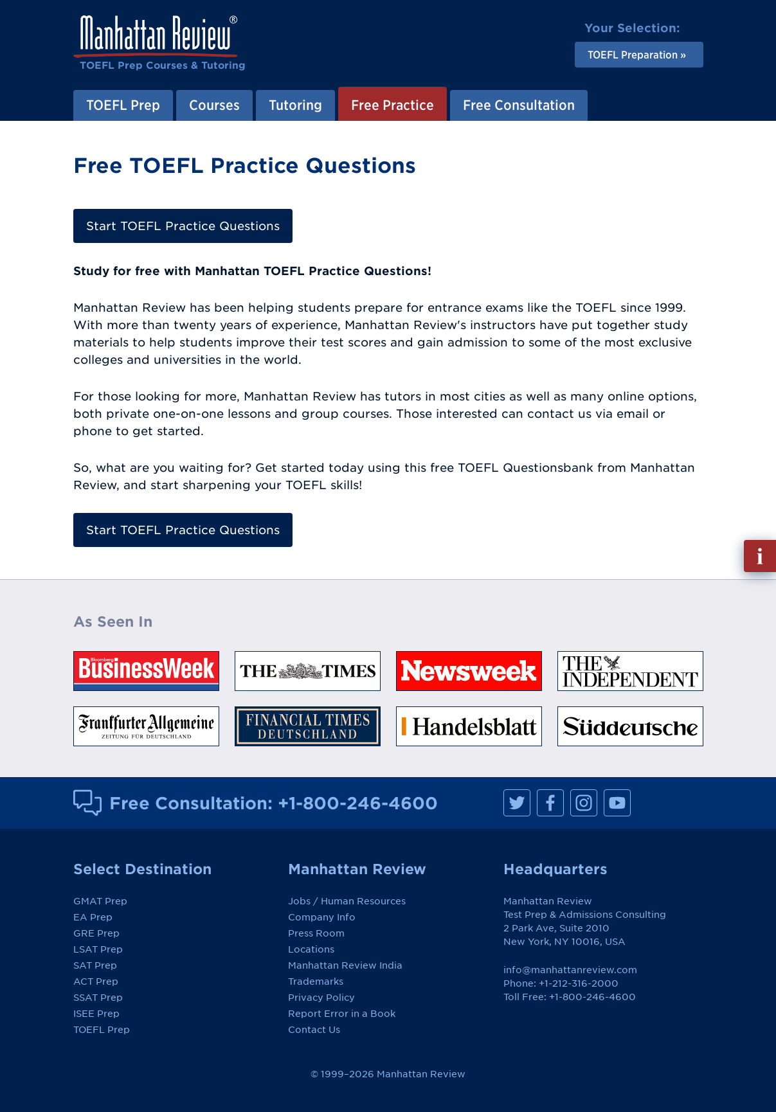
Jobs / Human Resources (347, 901)
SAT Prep (95, 965)
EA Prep (93, 917)
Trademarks (315, 981)
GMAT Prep (100, 901)
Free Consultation (519, 104)
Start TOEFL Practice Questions (183, 226)
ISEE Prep (96, 1014)
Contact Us (314, 1030)
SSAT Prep (98, 997)
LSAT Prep (98, 949)
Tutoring (295, 104)
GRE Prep (96, 933)
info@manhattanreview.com (570, 970)
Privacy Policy (321, 997)
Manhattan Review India (345, 965)
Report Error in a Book (341, 1014)
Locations (311, 949)
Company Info (322, 917)
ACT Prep (95, 981)
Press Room (316, 933)
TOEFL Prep (123, 104)
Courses (214, 104)
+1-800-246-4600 (358, 802)
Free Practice (392, 104)
